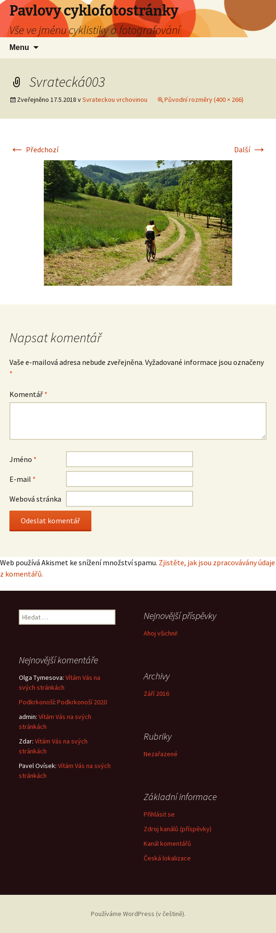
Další (250, 149)
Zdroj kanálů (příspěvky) (177, 829)
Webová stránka (35, 499)
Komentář (28, 394)
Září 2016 (156, 693)
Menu (19, 47)
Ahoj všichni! (161, 633)
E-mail (22, 479)
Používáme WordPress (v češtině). (138, 913)
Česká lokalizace (167, 858)
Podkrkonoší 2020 (82, 702)
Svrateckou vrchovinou (114, 99)
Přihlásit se (159, 814)
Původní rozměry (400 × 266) (204, 99)
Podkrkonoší (36, 702)
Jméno (23, 459)
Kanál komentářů (167, 843)
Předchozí (33, 149)
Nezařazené (161, 754)
